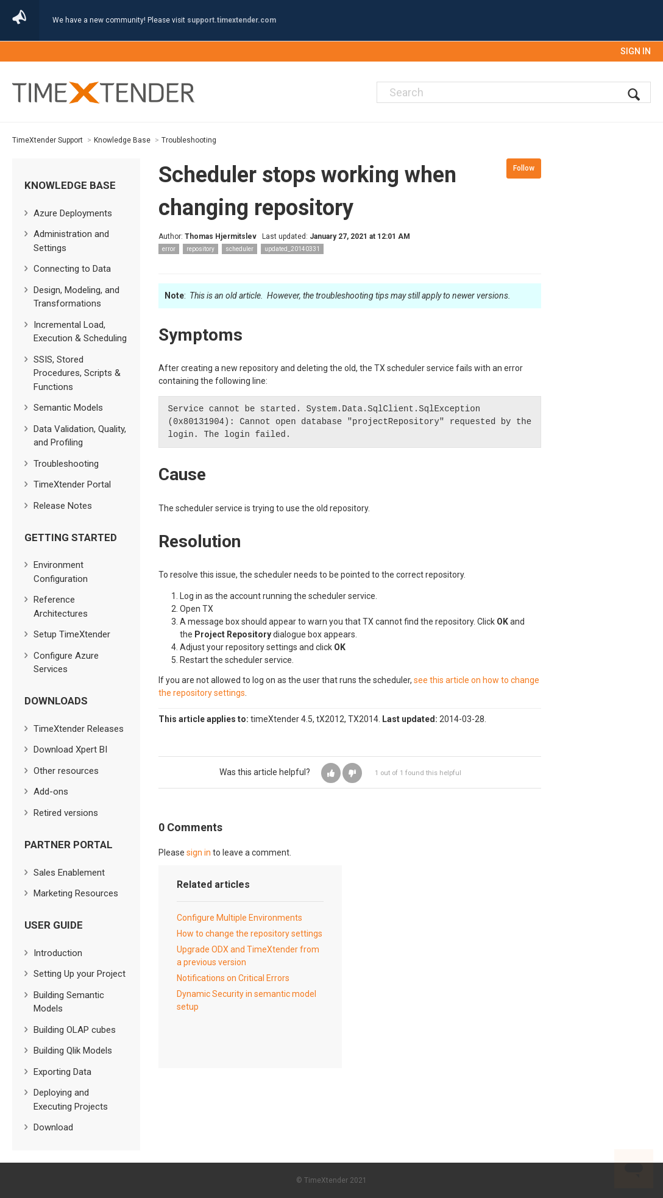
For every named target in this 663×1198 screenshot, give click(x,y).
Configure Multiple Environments (239, 918)
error (169, 249)
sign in (198, 852)
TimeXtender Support (47, 140)
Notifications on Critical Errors (233, 978)
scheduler (239, 249)
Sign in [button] (635, 51)
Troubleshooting (188, 140)
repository (200, 249)
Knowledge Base (122, 140)
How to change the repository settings (249, 933)
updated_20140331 (292, 249)
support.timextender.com (231, 20)
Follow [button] (523, 168)
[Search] (514, 92)
